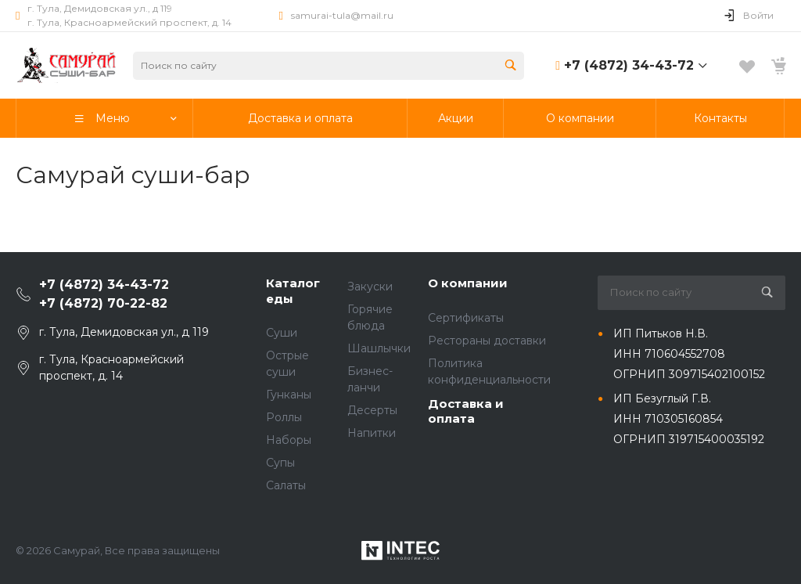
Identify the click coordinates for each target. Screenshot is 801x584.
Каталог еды (293, 291)
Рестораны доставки (487, 340)
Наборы (288, 440)
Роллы (284, 417)
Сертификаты (466, 318)
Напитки (371, 433)
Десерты (372, 410)
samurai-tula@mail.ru (342, 15)
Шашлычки (379, 348)
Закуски (370, 286)
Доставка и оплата (466, 411)
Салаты (286, 485)
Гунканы (288, 395)
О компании (468, 283)
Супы (280, 463)
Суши (281, 333)
